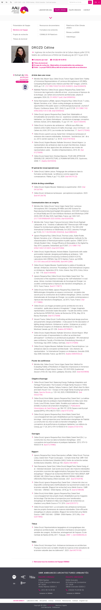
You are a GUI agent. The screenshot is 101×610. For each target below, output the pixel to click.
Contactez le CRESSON (73, 593)
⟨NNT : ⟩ (69, 535)
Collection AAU (22, 82)
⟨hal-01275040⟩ (84, 130)
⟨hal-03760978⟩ (77, 479)
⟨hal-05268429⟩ (80, 86)
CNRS (19, 2)
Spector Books (45, 392)
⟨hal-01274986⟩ (50, 445)
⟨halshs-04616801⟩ (71, 463)
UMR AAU (51, 605)
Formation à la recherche (49, 30)
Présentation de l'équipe (21, 25)
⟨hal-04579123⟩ (71, 177)
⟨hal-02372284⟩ (58, 248)
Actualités (43, 601)
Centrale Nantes (51, 2)
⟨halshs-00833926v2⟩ (74, 354)
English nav (84, 601)
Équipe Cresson (75, 10)
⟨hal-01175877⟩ (56, 286)
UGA (23, 2)
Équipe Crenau (60, 10)
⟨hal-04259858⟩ (83, 372)
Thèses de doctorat (20, 39)
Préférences (56, 607)
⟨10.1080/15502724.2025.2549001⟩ (59, 86)
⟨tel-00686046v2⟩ (80, 535)
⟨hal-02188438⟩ (78, 490)
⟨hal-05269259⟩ (67, 219)
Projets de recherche (20, 34)
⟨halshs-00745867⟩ (65, 329)
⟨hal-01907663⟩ (69, 139)
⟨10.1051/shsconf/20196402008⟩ (47, 262)
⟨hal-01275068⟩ (54, 316)
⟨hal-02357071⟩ (72, 503)
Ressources (66, 601)
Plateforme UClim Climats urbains (75, 27)
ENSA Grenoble (40, 2)
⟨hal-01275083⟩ (72, 343)
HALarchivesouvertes (24, 77)
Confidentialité (46, 607)
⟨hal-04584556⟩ (69, 97)
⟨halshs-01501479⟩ (75, 427)
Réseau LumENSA (72, 32)
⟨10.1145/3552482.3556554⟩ (53, 232)
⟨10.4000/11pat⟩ (56, 97)
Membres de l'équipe (20, 30)
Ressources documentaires (49, 25)
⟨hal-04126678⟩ (40, 196)
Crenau (50, 601)
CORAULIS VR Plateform (48, 34)
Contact (87, 10)
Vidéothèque (70, 37)
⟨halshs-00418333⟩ (49, 161)
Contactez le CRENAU (46, 593)
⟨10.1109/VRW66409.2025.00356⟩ (47, 219)
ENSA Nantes (30, 2)
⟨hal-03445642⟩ (58, 111)
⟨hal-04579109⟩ (75, 550)
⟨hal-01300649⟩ (80, 122)
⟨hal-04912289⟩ (67, 262)
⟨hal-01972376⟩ (67, 411)
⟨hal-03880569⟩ (71, 232)
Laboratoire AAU (45, 10)
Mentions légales (61, 605)
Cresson (58, 601)
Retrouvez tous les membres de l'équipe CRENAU (50, 562)
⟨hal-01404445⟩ (50, 273)
